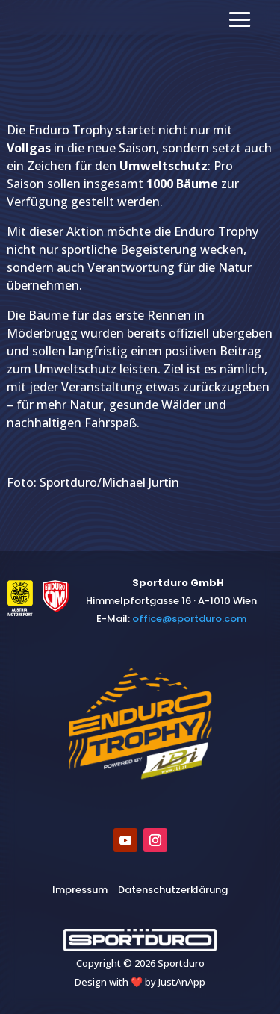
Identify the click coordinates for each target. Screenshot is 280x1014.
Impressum (80, 890)
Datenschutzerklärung (173, 890)
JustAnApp (181, 982)
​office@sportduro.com (189, 619)
